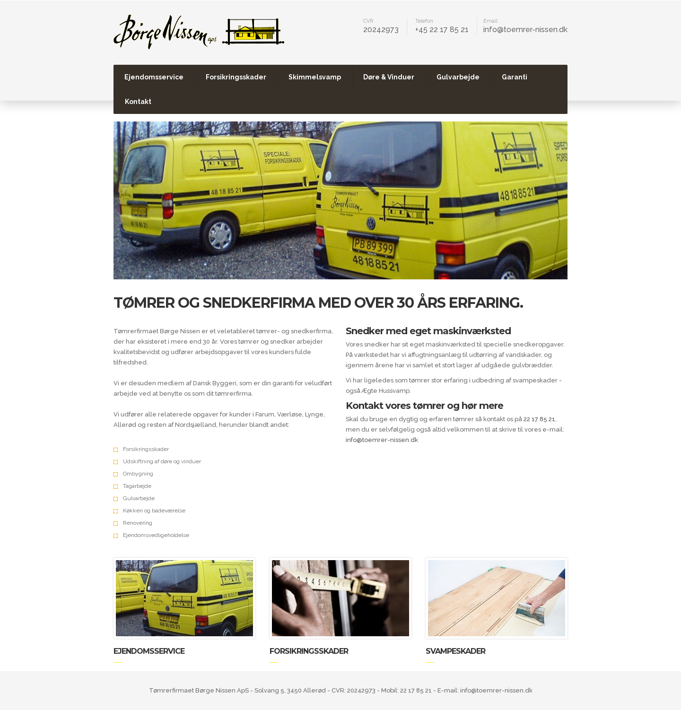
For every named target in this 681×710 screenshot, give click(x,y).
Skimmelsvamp (314, 77)
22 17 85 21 (539, 419)
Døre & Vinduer (388, 77)
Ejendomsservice (153, 77)
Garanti (514, 77)
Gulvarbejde (458, 77)
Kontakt (138, 101)
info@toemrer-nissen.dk (525, 29)
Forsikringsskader (236, 77)
